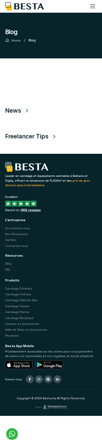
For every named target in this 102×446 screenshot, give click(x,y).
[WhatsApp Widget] (12, 434)
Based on (23, 210)
